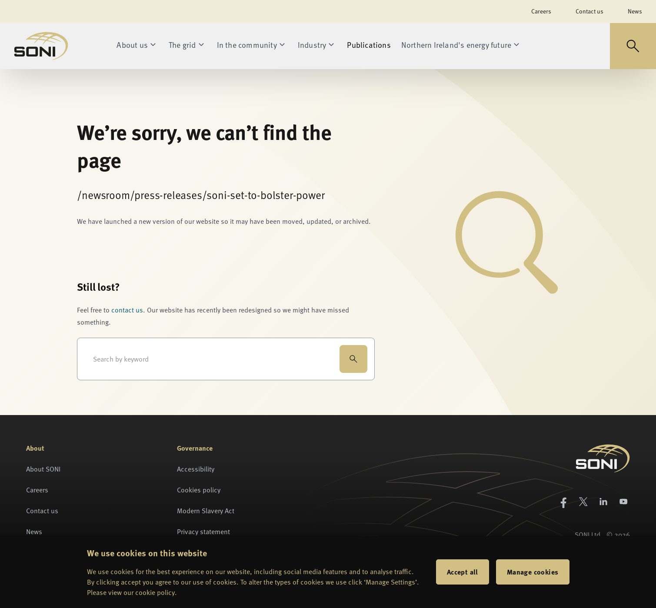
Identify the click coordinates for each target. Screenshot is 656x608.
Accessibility (195, 469)
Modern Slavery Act (205, 510)
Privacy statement (203, 531)
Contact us (589, 11)
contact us (127, 310)
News (635, 11)
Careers (541, 11)
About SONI (43, 469)
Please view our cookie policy (131, 592)
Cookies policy (198, 490)
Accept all (462, 572)
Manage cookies (533, 572)
